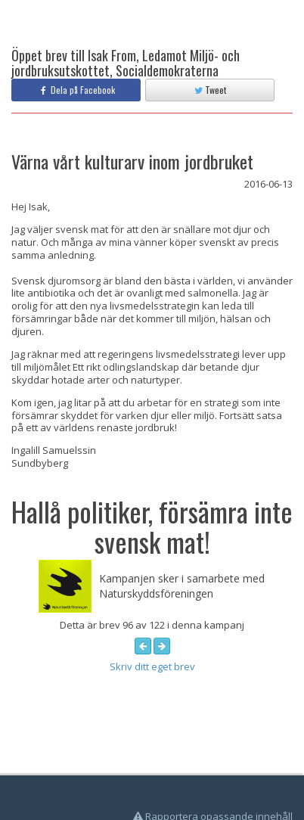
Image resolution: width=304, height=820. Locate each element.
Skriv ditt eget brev (152, 666)
